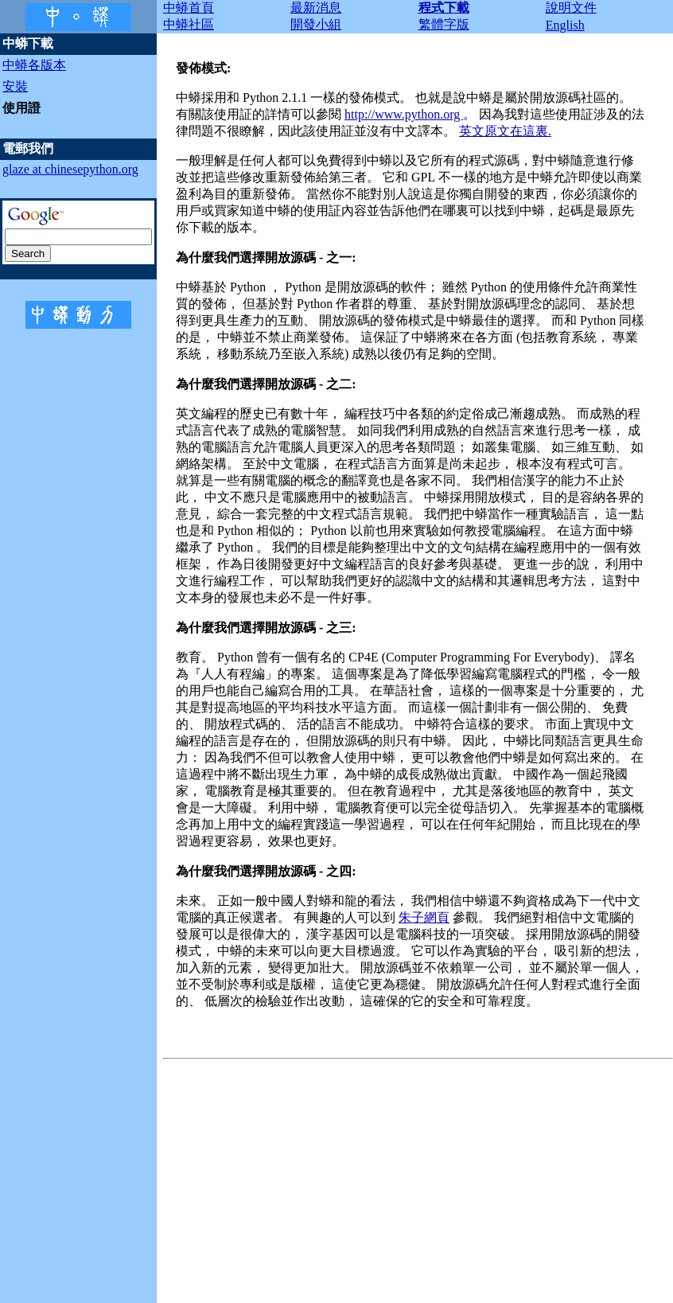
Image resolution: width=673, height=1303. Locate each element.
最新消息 (315, 7)
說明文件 (571, 7)
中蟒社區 (188, 24)
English (565, 25)
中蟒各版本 (34, 65)
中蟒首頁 (188, 7)
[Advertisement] (418, 1177)
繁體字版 (443, 24)
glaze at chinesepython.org (70, 169)
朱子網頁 (424, 917)
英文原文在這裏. (505, 131)
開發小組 (315, 24)
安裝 (15, 86)
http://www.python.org (403, 114)
